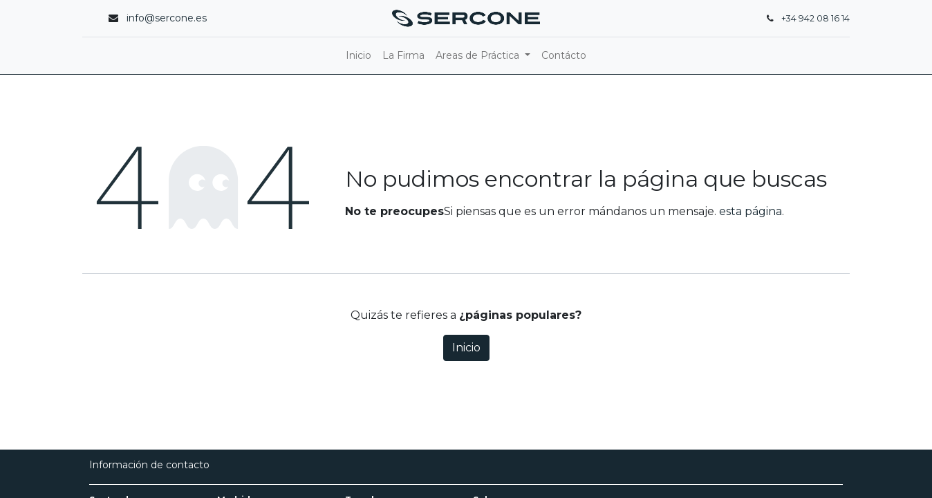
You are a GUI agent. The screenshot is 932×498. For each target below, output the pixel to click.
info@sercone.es (167, 18)
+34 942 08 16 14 (815, 18)
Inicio (466, 347)
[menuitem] (358, 55)
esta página (750, 211)
